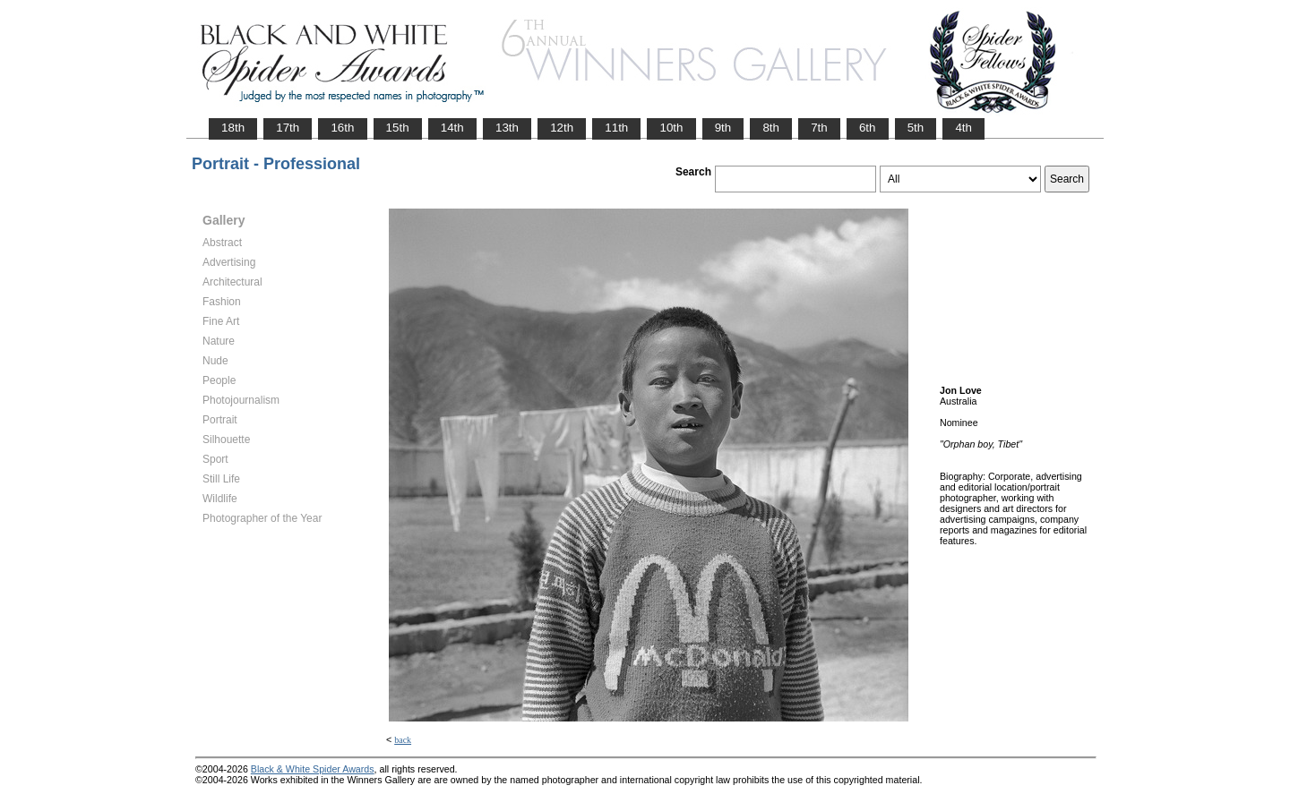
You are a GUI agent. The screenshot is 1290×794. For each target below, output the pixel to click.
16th (342, 127)
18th (232, 127)
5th (916, 127)
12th (561, 127)
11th (616, 127)
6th (867, 127)
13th (507, 127)
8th (770, 127)
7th (819, 127)
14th (452, 127)
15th (397, 127)
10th (670, 127)
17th (287, 127)
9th (723, 127)
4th (963, 127)
